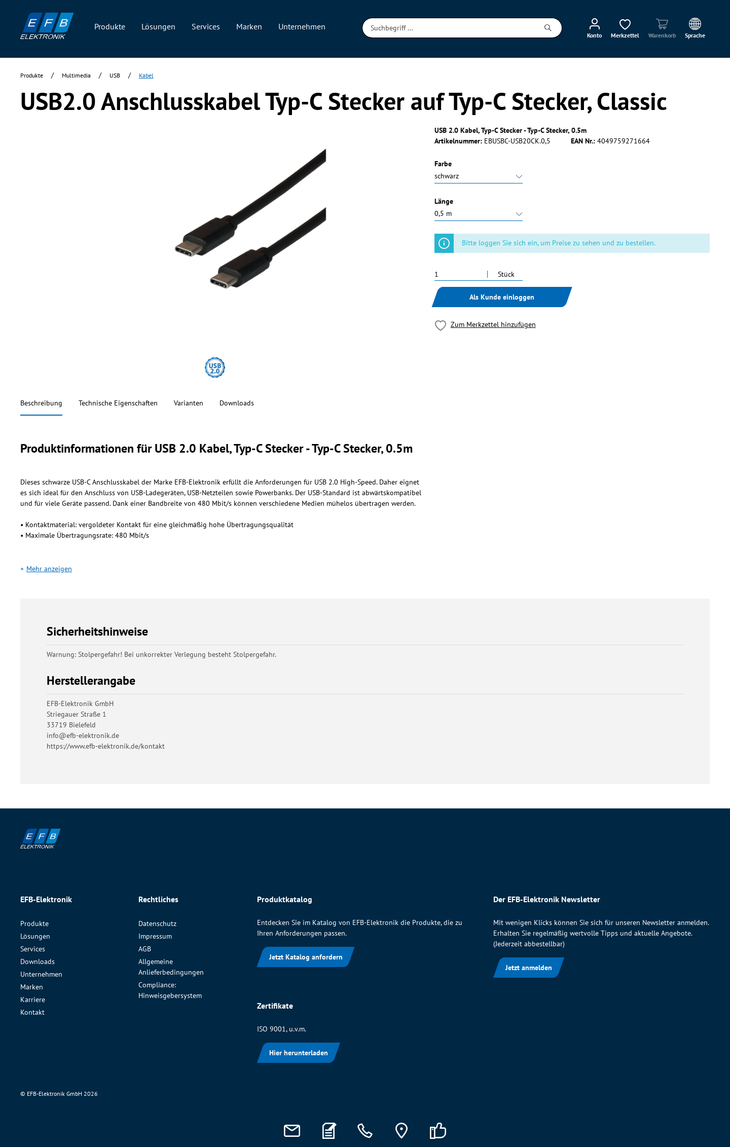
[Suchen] (548, 28)
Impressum (155, 936)
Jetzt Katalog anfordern (306, 956)
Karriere (32, 999)
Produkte (34, 923)
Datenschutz (157, 923)
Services (32, 948)
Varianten (188, 403)
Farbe (443, 163)
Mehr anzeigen (49, 568)
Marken (31, 986)
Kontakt (32, 1012)
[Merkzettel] (625, 28)
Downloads (237, 403)
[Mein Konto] (594, 28)
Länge (443, 201)
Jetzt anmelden (528, 967)
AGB (144, 948)
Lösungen (35, 936)
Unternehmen (41, 974)
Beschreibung (41, 403)
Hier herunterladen (298, 1052)
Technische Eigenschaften (118, 403)
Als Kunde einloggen (501, 297)
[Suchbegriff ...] (448, 28)
